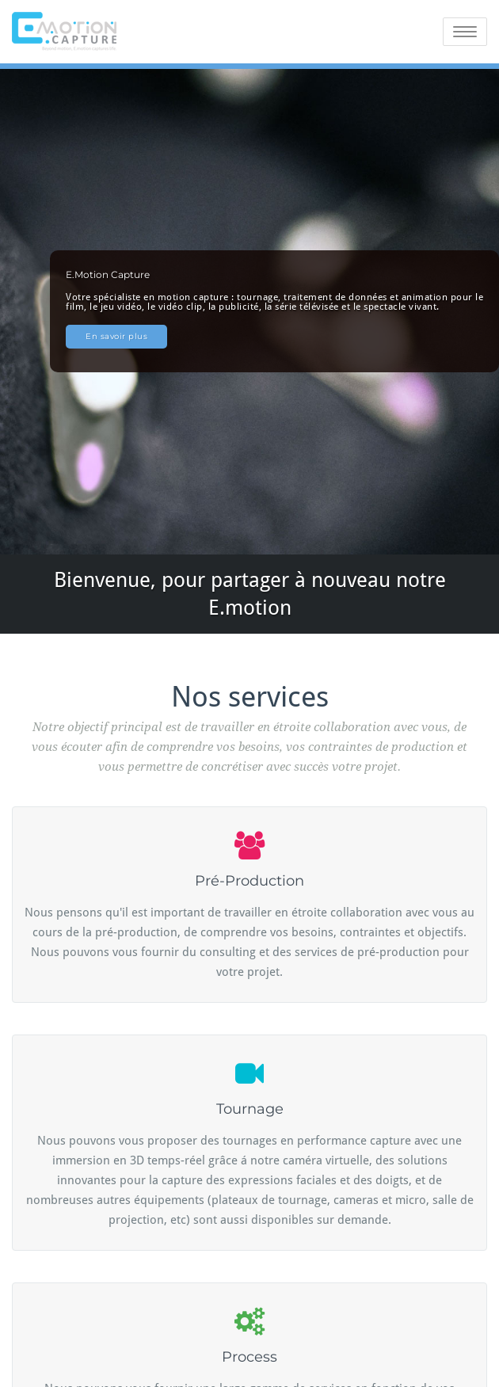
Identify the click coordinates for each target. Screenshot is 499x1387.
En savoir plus (116, 336)
